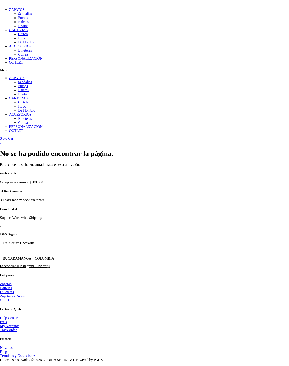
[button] (144, 70)
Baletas (23, 22)
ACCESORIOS (20, 46)
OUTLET (16, 62)
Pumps (23, 18)
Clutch (23, 34)
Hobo (22, 38)
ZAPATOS (16, 10)
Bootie (23, 26)
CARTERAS (18, 30)
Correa (23, 54)
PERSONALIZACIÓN (25, 58)
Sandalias (25, 14)
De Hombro (26, 42)
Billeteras (25, 50)
